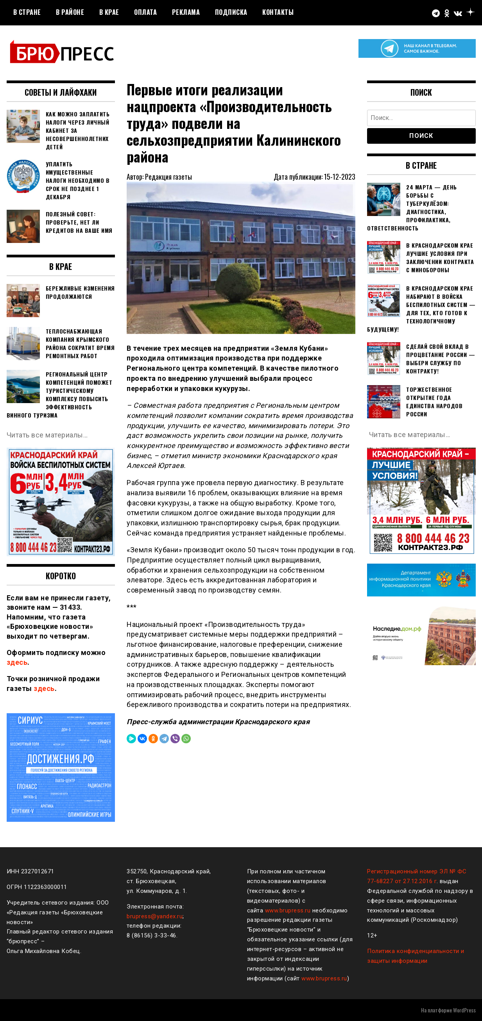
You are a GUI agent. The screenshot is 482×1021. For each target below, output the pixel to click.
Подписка (231, 12)
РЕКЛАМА (186, 12)
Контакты (278, 12)
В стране (27, 12)
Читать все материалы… (47, 435)
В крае (109, 12)
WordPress (464, 1010)
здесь (17, 662)
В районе (70, 12)
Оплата (145, 12)
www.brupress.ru (288, 910)
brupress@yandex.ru (155, 916)
